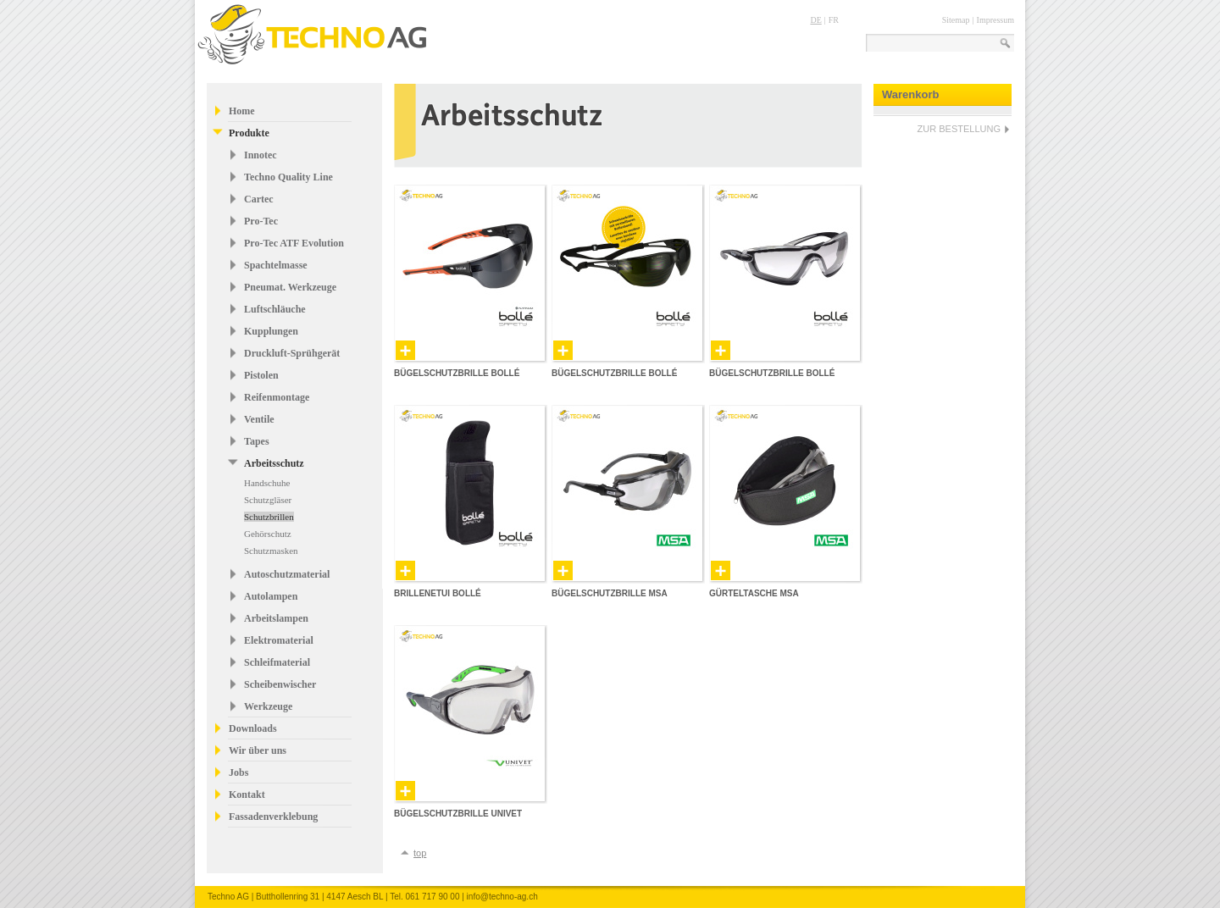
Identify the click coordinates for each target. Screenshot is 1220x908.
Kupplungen (271, 331)
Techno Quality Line (288, 177)
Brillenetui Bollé (437, 593)
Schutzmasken (271, 550)
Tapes (256, 441)
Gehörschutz (267, 534)
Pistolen (261, 375)
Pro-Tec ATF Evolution (294, 243)
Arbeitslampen (276, 618)
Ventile (259, 419)
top (419, 853)
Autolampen (270, 596)
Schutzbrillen (269, 517)
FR (834, 20)
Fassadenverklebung (273, 816)
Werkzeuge (268, 706)
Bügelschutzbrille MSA (610, 593)
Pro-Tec (261, 221)
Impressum (995, 20)
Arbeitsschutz (274, 463)
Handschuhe (267, 483)
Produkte (249, 133)
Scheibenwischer (280, 684)
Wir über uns (257, 750)
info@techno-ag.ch (502, 896)
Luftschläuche (275, 309)
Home (242, 111)
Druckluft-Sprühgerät (292, 353)
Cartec (259, 199)
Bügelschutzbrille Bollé (456, 373)
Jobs (238, 772)
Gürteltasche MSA (754, 593)
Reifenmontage (276, 397)
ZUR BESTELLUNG (959, 129)
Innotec (260, 155)
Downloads (253, 728)
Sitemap (956, 20)
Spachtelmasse (276, 265)
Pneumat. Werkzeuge (290, 287)
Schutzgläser (267, 500)
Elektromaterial (278, 640)
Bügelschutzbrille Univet (458, 813)
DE (815, 20)
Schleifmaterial (277, 662)
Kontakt (247, 794)
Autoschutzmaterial (287, 574)
